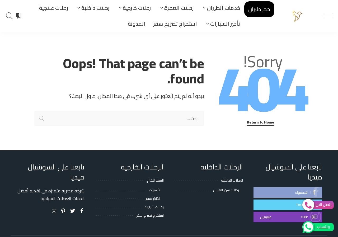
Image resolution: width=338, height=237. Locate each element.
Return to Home (260, 123)
